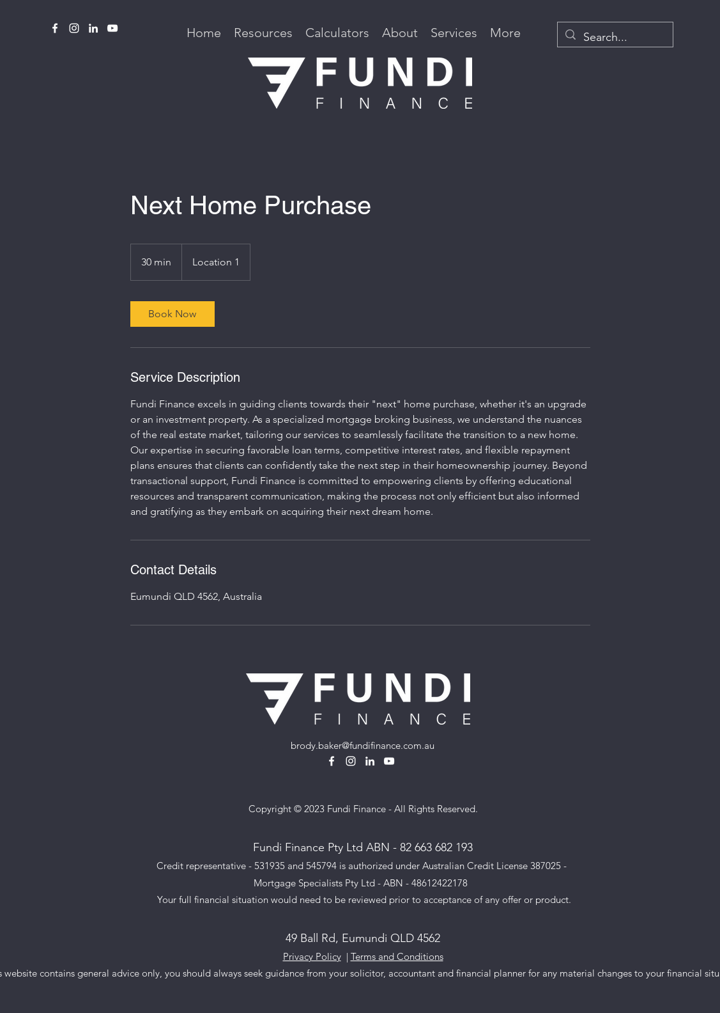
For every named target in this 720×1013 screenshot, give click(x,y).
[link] (172, 314)
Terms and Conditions (397, 956)
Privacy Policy (312, 956)
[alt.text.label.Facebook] (55, 28)
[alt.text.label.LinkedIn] (93, 28)
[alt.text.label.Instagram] (74, 28)
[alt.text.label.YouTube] (112, 28)
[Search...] (614, 37)
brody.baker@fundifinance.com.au (362, 745)
